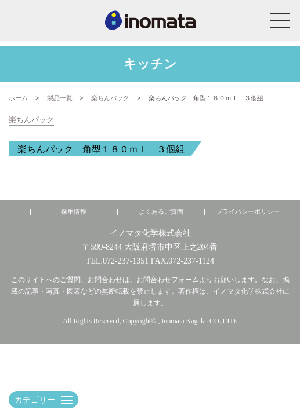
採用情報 (73, 212)
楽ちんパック (31, 120)
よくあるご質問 (161, 212)
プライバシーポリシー (248, 212)
